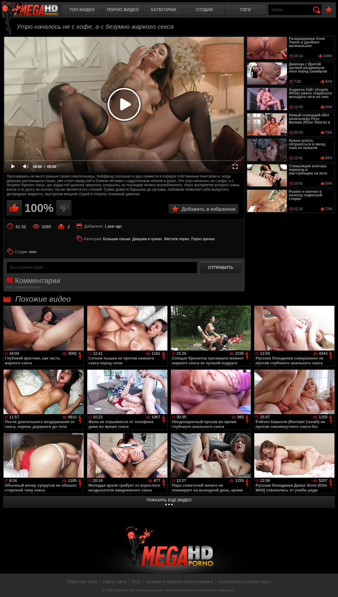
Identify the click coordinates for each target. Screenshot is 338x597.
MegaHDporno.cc (34, 10)
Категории (163, 9)
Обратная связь (82, 581)
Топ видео (82, 9)
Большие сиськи (116, 239)
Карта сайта (115, 581)
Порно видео (123, 9)
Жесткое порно (176, 239)
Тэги (245, 9)
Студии (204, 9)
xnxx (33, 252)
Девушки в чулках (147, 239)
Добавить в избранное (209, 209)
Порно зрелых (203, 239)
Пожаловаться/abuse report (244, 581)
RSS (136, 581)
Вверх (329, 586)
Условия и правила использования (179, 581)
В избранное (329, 10)
